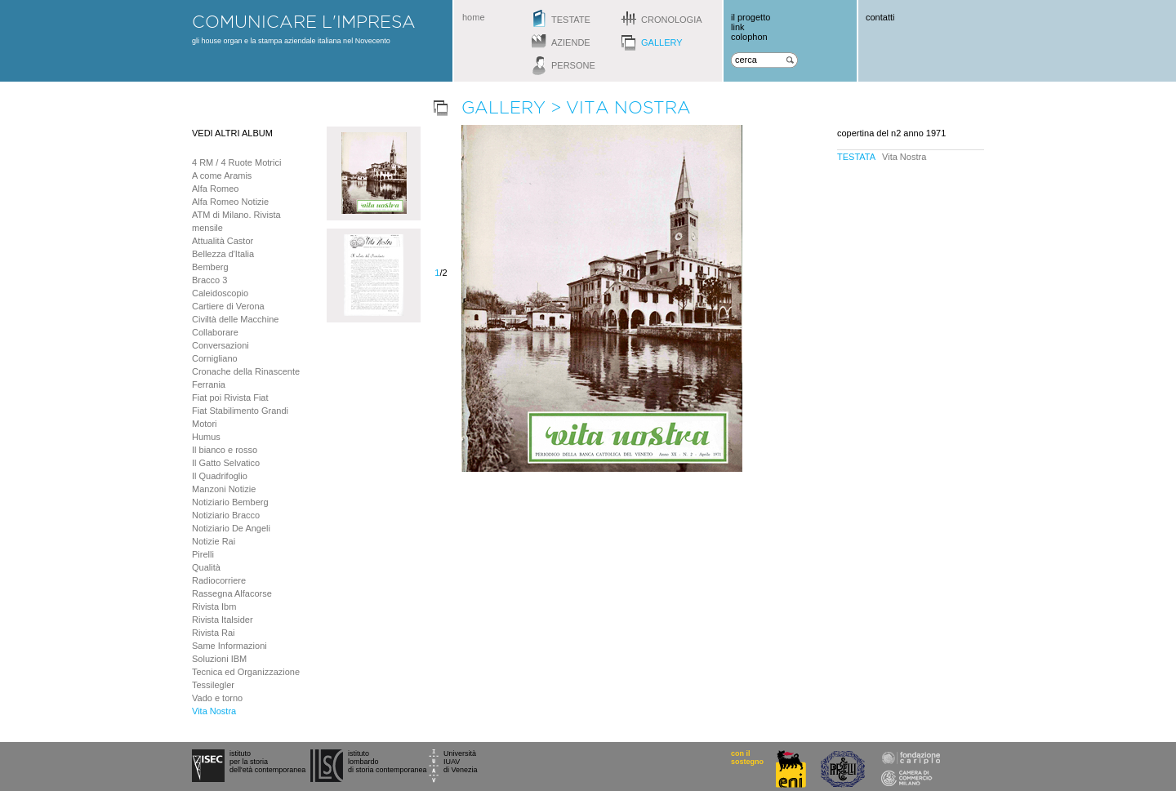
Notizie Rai (213, 541)
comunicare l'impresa (304, 21)
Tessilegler (213, 685)
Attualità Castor (222, 241)
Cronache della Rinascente (246, 371)
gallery (662, 42)
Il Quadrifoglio (219, 476)
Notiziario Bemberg (230, 502)
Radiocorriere (219, 580)
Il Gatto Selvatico (226, 463)
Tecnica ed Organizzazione (246, 672)
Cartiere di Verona (228, 306)
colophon (749, 37)
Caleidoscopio (220, 293)
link (738, 27)
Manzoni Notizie (224, 489)
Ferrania (208, 384)
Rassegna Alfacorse (232, 593)
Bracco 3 (209, 280)
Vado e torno (217, 698)
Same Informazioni (229, 646)
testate (570, 19)
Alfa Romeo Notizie (230, 202)
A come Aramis (222, 175)
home (473, 17)
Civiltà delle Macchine (235, 319)
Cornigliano (215, 358)
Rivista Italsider (222, 619)
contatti (880, 17)
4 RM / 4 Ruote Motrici (236, 162)
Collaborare (215, 332)
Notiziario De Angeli (231, 528)
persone (573, 65)
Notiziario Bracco (226, 515)
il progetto (750, 17)
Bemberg (210, 267)
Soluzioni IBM (219, 659)
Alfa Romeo (215, 188)
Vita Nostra (214, 711)
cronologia (671, 19)
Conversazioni (220, 345)
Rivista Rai (213, 633)
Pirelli (203, 554)
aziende (570, 42)
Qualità (206, 567)
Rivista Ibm (214, 606)
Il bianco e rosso (224, 450)
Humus (206, 437)
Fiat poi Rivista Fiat (230, 397)
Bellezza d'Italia (223, 254)
